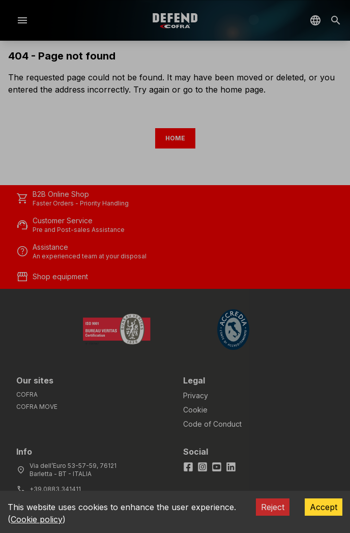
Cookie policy (37, 519)
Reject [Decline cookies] (272, 507)
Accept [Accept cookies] (323, 507)
